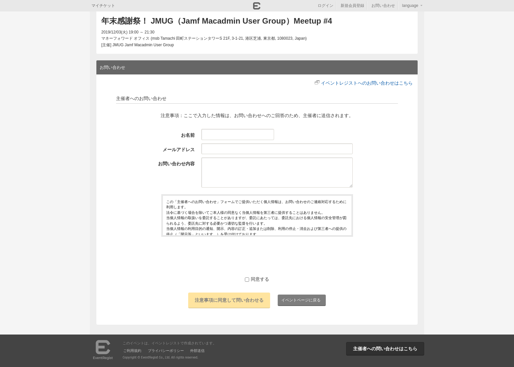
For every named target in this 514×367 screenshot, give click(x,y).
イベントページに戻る (301, 300)
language (410, 5)
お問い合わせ (383, 5)
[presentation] (257, 256)
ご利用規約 (132, 351)
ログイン (325, 5)
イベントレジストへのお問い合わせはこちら (367, 83)
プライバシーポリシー (166, 351)
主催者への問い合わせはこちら (385, 348)
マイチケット (103, 5)
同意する (257, 279)
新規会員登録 (352, 5)
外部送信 (197, 351)
